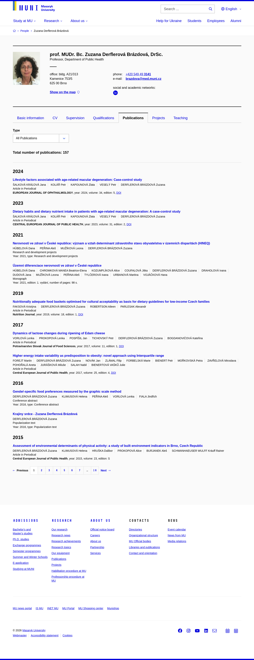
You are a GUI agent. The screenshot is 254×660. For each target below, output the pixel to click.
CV (55, 118)
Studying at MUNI (23, 568)
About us (100, 520)
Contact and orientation (143, 553)
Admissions (25, 520)
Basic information (30, 118)
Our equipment (61, 553)
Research (62, 520)
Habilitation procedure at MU (69, 570)
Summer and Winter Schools (30, 557)
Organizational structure (143, 535)
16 (95, 470)
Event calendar (177, 529)
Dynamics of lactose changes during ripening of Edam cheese (59, 333)
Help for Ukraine (169, 21)
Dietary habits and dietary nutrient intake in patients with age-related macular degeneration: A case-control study (97, 211)
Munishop (113, 608)
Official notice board (102, 529)
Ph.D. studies (21, 539)
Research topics (61, 547)
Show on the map (64, 92)
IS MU (39, 608)
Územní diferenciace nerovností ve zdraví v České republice (57, 265)
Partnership (97, 547)
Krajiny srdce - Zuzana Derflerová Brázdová (45, 414)
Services (95, 553)
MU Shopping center (90, 608)
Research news (61, 535)
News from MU (177, 535)
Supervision (75, 118)
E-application (21, 562)
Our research (60, 529)
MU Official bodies (140, 541)
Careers (95, 535)
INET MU (52, 608)
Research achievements (66, 541)
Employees (216, 21)
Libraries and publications (144, 547)
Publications (133, 118)
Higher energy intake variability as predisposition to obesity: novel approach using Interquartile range (88, 355)
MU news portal (22, 608)
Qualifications (103, 118)
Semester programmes (27, 551)
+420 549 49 (138, 74)
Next (106, 470)
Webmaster (20, 635)
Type (16, 130)
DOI (118, 192)
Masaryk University (33, 630)
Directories (135, 529)
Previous (20, 470)
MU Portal (68, 608)
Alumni (235, 21)
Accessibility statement (45, 635)
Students (194, 21)
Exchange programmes (27, 545)
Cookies (67, 635)
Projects (158, 118)
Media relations (177, 541)
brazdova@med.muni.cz (143, 78)
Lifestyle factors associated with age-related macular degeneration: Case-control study (77, 179)
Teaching (181, 118)
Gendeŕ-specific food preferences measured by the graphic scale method (67, 391)
